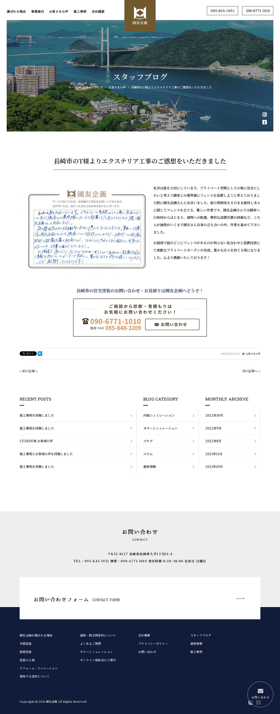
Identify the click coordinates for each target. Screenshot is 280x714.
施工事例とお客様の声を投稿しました (46, 454)
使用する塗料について (34, 676)
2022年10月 (214, 415)
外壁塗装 (26, 643)
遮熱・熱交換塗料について (98, 635)
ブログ (148, 441)
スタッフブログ (200, 635)
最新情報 (149, 466)
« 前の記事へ (29, 371)
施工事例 (196, 652)
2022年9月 (213, 428)
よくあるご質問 (90, 643)
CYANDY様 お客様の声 (36, 441)
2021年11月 (213, 454)
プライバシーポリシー (153, 643)
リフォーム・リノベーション (39, 668)
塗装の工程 (27, 660)
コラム (148, 454)
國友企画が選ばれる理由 (36, 635)
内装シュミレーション (159, 415)
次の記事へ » (251, 371)
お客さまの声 (253, 353)
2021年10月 (214, 466)
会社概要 (144, 635)
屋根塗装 (26, 652)
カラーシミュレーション (160, 428)
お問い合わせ (147, 652)
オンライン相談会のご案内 (98, 660)
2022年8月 (213, 441)
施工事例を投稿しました (37, 415)
